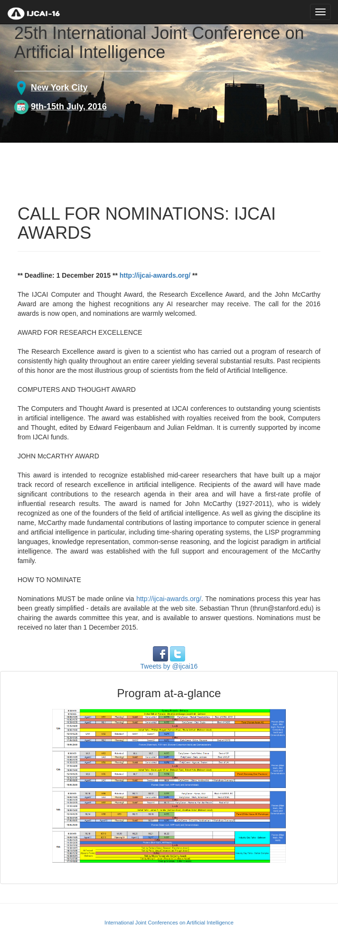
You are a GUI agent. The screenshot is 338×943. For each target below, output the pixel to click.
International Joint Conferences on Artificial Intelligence (169, 922)
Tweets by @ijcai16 (169, 666)
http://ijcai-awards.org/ (155, 275)
